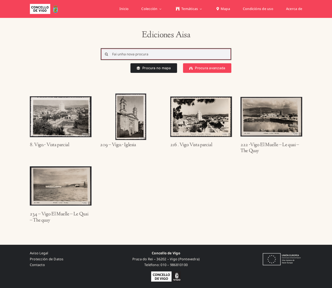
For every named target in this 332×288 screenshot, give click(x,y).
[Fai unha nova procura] (166, 54)
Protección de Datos (47, 259)
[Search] (106, 54)
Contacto (37, 264)
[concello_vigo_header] (45, 5)
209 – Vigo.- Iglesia (118, 145)
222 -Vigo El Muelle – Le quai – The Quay (269, 148)
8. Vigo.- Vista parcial (49, 145)
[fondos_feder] (281, 253)
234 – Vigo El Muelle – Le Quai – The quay (59, 217)
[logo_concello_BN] (166, 273)
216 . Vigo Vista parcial (191, 145)
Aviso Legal (39, 253)
